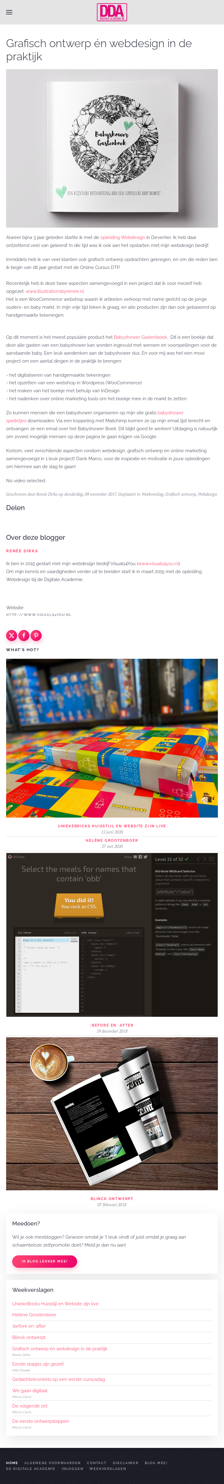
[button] (9, 12)
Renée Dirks (47, 494)
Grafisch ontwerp (180, 494)
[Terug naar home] (112, 12)
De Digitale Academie (31, 1469)
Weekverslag (152, 494)
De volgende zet (29, 1406)
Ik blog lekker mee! (45, 1261)
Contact (97, 1463)
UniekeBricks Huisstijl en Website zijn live (112, 826)
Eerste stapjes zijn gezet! (38, 1364)
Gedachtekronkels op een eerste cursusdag (58, 1379)
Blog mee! (156, 1463)
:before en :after (112, 1025)
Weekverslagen (107, 1469)
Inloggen (72, 1469)
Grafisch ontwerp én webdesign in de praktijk (59, 1349)
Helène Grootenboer (112, 840)
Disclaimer (126, 1463)
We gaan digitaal (29, 1390)
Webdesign (207, 494)
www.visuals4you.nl (158, 563)
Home (12, 1463)
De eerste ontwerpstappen (40, 1421)
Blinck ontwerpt (112, 1199)
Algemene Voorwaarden (52, 1463)
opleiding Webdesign (122, 237)
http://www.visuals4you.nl (39, 615)
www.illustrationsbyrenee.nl (55, 291)
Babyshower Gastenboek (140, 337)
